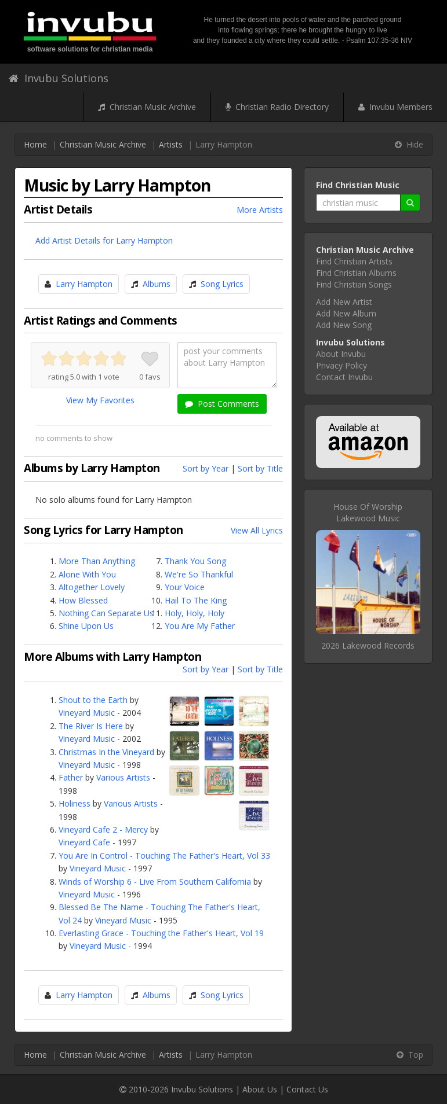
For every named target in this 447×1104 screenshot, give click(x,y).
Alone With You (87, 574)
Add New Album (346, 313)
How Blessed (83, 600)
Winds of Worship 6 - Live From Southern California (155, 881)
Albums (156, 283)
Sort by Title (260, 468)
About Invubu (341, 353)
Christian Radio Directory (277, 106)
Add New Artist (344, 301)
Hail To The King (196, 600)
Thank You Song (195, 560)
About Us (259, 1089)
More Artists (260, 209)
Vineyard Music (87, 712)
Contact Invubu (344, 376)
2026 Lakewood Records (368, 645)
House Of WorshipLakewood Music (367, 512)
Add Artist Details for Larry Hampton (104, 240)
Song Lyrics (222, 283)
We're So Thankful (199, 574)
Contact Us (307, 1089)
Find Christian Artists (354, 261)
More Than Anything (97, 560)
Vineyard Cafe (84, 842)
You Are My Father (200, 625)
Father (71, 777)
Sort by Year (205, 468)
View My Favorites (100, 400)
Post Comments (222, 403)
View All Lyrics (257, 530)
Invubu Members (395, 106)
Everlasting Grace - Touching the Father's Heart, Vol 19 (161, 933)
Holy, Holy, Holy (194, 613)
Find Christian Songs (354, 284)
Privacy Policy (341, 365)
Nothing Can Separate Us (106, 613)
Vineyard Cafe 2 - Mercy (103, 829)
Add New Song (344, 324)
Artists (171, 144)
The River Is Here (91, 725)
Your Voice (185, 587)
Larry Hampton (84, 283)
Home (35, 144)
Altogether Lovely (92, 587)
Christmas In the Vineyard (106, 751)
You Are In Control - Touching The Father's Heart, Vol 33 (164, 855)
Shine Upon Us (86, 625)
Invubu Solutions (58, 78)
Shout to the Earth (93, 699)
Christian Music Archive (147, 106)
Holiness (74, 803)
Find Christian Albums (356, 272)
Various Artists (123, 777)
